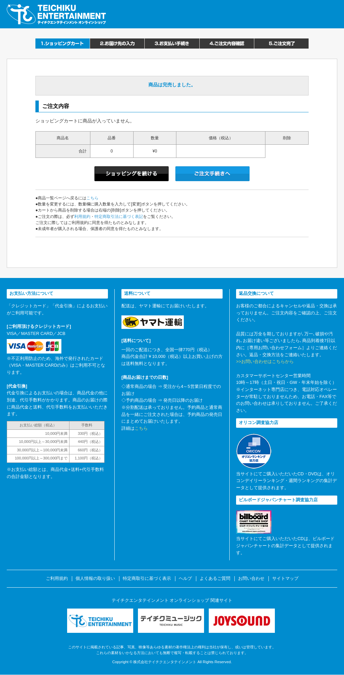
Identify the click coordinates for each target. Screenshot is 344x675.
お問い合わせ (251, 578)
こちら (92, 198)
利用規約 (82, 216)
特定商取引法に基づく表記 (118, 216)
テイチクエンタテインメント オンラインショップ (56, 14)
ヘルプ (185, 578)
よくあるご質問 (215, 578)
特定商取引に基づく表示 (147, 578)
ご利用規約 (57, 578)
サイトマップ (285, 578)
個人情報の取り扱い (95, 578)
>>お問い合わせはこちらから (265, 361)
